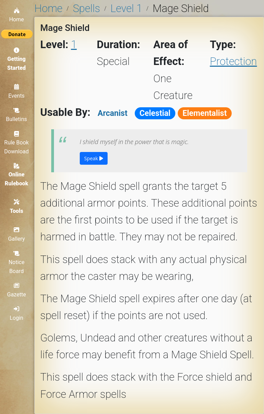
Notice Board (17, 262)
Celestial (155, 113)
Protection (233, 61)
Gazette (17, 290)
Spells (86, 8)
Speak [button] (93, 158)
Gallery (17, 234)
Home (17, 14)
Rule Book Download (17, 142)
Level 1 (126, 8)
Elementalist (205, 113)
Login (17, 314)
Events (17, 91)
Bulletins (17, 114)
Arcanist (113, 113)
